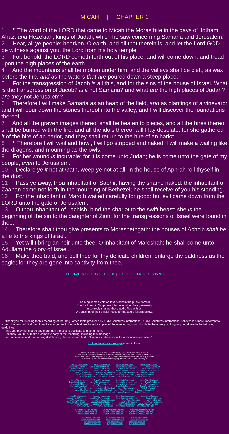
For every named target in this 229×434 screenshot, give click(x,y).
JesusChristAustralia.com (148, 404)
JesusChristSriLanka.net (149, 386)
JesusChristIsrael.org (79, 364)
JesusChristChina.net (102, 384)
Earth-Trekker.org (148, 372)
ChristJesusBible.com (145, 406)
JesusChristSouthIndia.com (102, 402)
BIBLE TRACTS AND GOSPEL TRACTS (89, 274)
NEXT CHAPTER (154, 274)
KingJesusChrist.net (137, 424)
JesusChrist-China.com (153, 402)
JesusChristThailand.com (103, 404)
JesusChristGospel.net (124, 390)
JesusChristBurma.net (124, 386)
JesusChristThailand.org (105, 372)
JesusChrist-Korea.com (131, 400)
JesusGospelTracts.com (90, 420)
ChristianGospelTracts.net (87, 414)
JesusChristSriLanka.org (150, 370)
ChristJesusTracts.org (115, 418)
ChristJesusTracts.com (91, 418)
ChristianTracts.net (141, 392)
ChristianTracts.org (142, 376)
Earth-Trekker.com (154, 400)
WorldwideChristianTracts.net (140, 414)
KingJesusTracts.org (115, 422)
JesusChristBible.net (103, 390)
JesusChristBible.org (103, 374)
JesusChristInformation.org (126, 366)
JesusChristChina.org (102, 368)
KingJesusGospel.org (145, 374)
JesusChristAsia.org (102, 364)
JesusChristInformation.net (126, 382)
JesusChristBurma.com (77, 400)
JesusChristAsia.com (101, 396)
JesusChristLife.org (87, 376)
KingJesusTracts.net (137, 422)
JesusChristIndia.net (101, 386)
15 (4, 242)
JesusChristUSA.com (75, 398)
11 (4, 183)
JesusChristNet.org (152, 366)
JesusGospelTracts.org (115, 420)
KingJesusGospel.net (145, 390)
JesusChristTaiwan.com (80, 404)
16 (4, 256)
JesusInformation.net (106, 392)
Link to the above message (105, 343)
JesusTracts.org (124, 376)
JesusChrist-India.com (128, 402)
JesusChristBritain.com (150, 396)
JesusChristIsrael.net (79, 380)
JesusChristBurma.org (125, 370)
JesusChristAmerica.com (99, 398)
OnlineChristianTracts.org (113, 412)
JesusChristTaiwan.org (83, 372)
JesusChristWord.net (83, 390)
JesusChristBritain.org (149, 364)
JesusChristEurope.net (125, 380)
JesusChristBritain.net (149, 380)
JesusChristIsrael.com (78, 396)
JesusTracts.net (124, 392)
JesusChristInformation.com (127, 398)
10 (4, 169)
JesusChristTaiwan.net (83, 388)
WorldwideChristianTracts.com (142, 410)
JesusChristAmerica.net (99, 382)
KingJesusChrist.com (92, 424)
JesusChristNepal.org (78, 370)
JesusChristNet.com (154, 398)
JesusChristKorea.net (126, 384)
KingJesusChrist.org (115, 424)
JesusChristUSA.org (77, 366)
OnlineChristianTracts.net (113, 414)
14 (4, 229)
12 (4, 196)
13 (4, 209)
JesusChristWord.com (83, 406)
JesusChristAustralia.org (128, 372)
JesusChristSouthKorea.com (103, 400)
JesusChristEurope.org (125, 364)
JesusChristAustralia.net (128, 388)
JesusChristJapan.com (125, 404)
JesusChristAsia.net (102, 380)
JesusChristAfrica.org (78, 368)
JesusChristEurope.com (125, 396)
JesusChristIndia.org (101, 370)
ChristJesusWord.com (125, 406)
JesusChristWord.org (83, 374)
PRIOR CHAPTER (129, 274)
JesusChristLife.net (152, 382)
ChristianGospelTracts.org (86, 412)
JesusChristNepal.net (78, 386)
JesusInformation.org (106, 376)
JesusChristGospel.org (124, 374)
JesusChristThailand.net (105, 388)
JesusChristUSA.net (77, 382)
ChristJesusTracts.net (138, 418)
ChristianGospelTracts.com (86, 410)
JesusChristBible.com (104, 406)
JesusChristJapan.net (149, 384)
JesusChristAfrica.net (79, 384)
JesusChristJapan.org (150, 368)
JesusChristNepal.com (76, 402)
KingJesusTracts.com (92, 422)
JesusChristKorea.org (126, 368)
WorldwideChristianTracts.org (141, 412)
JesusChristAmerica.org (99, 366)
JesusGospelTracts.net (139, 420)
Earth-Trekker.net (148, 388)
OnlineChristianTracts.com (113, 410)
